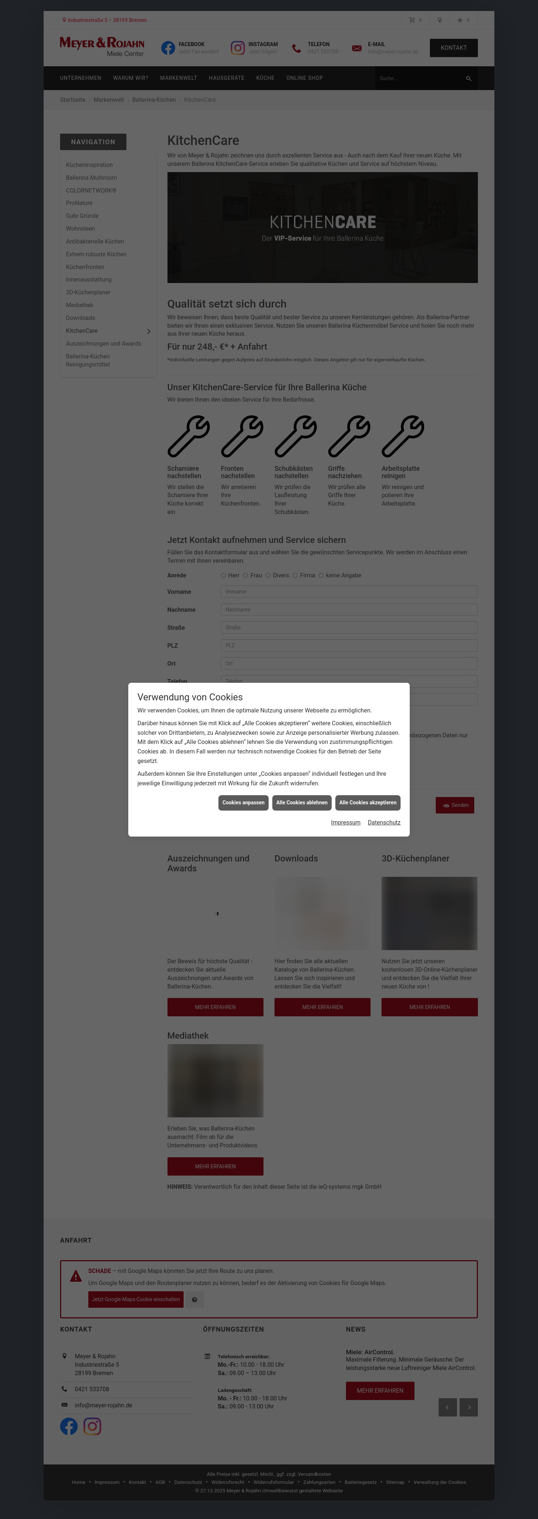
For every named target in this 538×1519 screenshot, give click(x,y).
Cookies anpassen (243, 802)
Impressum (346, 822)
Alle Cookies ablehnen (302, 802)
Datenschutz (384, 822)
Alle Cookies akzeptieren (368, 802)
